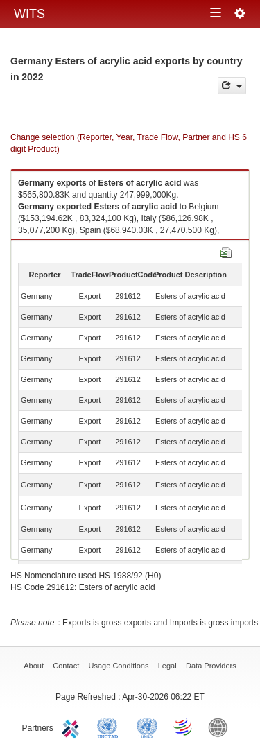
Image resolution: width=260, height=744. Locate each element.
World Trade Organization (184, 727)
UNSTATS (147, 727)
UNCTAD (110, 727)
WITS (29, 14)
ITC (73, 727)
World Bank (221, 727)
